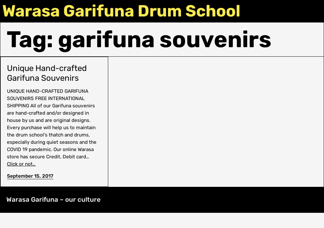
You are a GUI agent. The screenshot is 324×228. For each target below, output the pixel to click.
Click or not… (21, 164)
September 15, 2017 (30, 176)
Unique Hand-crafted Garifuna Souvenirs (47, 73)
